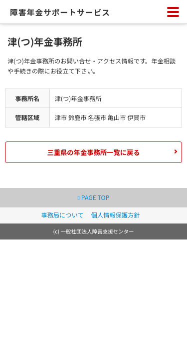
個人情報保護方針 (115, 215)
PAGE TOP (94, 197)
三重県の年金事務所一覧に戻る (93, 152)
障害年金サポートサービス (60, 12)
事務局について (62, 215)
